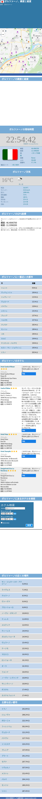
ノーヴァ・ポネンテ (9, 613)
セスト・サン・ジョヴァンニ (11, 347)
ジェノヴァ (6, 714)
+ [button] (3, 31)
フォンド (5, 672)
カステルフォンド (8, 695)
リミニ (4, 791)
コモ (2, 334)
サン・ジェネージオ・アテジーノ (12, 583)
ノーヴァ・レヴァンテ (10, 678)
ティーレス (6, 631)
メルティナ (6, 625)
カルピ (3, 338)
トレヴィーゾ (6, 297)
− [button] (3, 34)
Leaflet (39, 72)
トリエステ (6, 744)
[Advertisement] (21, 104)
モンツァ (4, 329)
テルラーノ (6, 595)
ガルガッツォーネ (8, 636)
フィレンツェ (7, 726)
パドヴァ (4, 306)
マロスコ (5, 654)
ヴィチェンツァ (6, 292)
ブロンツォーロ (7, 607)
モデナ (4, 761)
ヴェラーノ (6, 642)
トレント (4, 288)
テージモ (5, 648)
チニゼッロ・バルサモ (9, 343)
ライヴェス (6, 589)
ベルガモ (4, 320)
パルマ (4, 779)
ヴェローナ (5, 301)
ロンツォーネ (7, 660)
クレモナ (4, 324)
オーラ (4, 666)
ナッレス (5, 619)
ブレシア (4, 315)
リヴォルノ (6, 767)
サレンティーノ (7, 683)
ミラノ (3, 352)
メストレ (4, 311)
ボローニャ (6, 720)
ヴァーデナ (6, 601)
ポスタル (5, 689)
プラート (5, 756)
